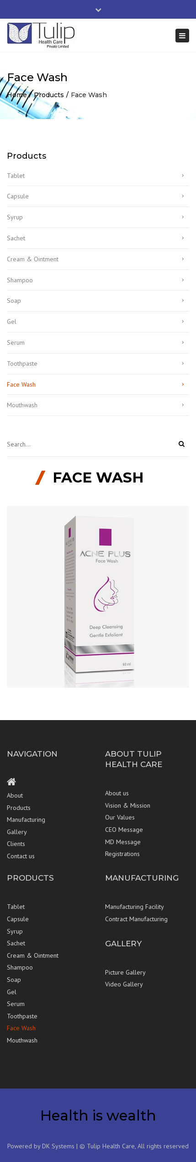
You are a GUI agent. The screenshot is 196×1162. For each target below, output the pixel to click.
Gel (11, 321)
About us (117, 793)
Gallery (17, 832)
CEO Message (124, 829)
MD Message (123, 842)
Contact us (21, 856)
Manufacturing (26, 819)
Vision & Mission (127, 805)
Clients (16, 844)
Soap (14, 300)
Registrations (122, 854)
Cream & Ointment (32, 259)
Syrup (15, 217)
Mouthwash (22, 405)
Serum (16, 342)
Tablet (16, 175)
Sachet (16, 238)
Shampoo (20, 280)
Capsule (18, 196)
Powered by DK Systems (40, 1146)
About (15, 795)
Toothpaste (22, 363)
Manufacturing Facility (134, 907)
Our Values (120, 817)
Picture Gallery (125, 972)
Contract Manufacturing (136, 919)
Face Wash (21, 384)
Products (49, 95)
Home (17, 95)
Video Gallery (124, 984)
